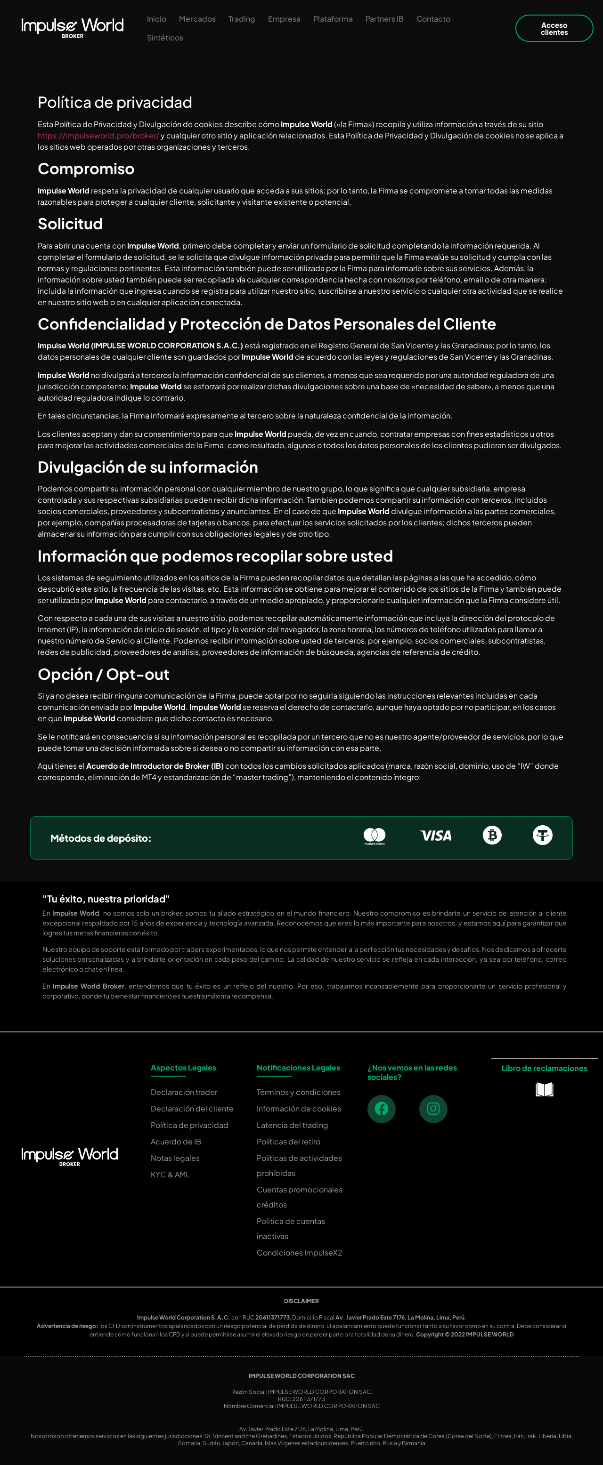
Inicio (156, 19)
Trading (241, 19)
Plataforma (333, 19)
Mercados (197, 19)
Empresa (284, 19)
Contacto (433, 19)
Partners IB (385, 19)
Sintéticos (165, 37)
